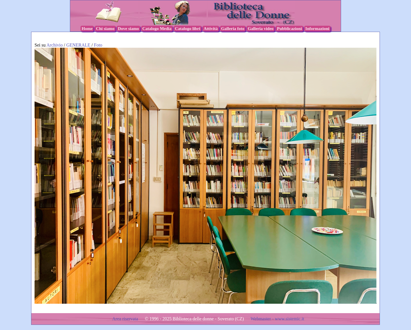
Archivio (55, 45)
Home (87, 28)
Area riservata (125, 318)
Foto (98, 45)
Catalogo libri (187, 28)
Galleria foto (232, 28)
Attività (211, 28)
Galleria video (260, 28)
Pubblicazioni (289, 28)
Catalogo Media (157, 28)
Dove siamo (128, 28)
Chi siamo (105, 28)
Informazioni (317, 28)
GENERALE (78, 45)
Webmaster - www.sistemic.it (277, 318)
